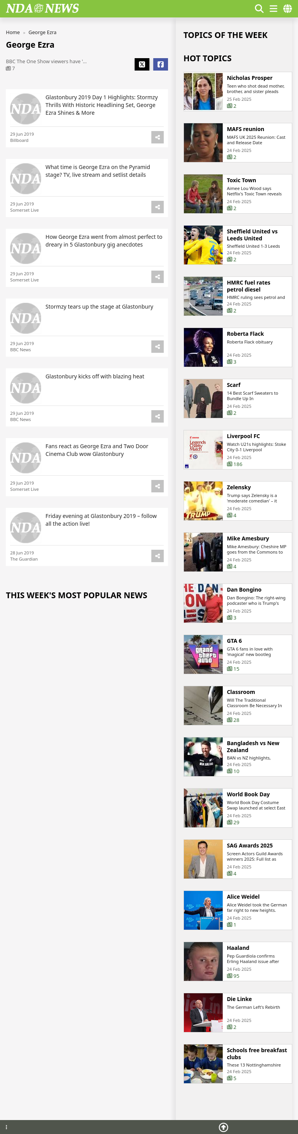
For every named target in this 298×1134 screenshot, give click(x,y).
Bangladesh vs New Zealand (253, 747)
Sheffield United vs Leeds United (252, 235)
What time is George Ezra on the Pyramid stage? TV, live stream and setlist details (97, 170)
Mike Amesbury (248, 538)
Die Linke (239, 999)
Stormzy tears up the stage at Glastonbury (99, 307)
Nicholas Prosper (250, 77)
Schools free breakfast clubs (257, 1054)
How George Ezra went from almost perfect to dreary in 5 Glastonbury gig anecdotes (103, 240)
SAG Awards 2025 (250, 845)
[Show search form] (259, 8)
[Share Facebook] (160, 64)
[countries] (287, 8)
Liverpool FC (243, 436)
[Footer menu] (6, 1127)
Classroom (241, 692)
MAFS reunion (246, 129)
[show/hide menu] (273, 8)
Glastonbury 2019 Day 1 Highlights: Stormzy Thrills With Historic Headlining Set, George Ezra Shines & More (101, 104)
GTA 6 (234, 641)
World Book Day (248, 794)
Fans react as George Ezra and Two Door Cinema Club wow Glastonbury (96, 450)
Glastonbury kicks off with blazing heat (94, 376)
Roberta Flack (245, 334)
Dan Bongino (244, 590)
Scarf (234, 385)
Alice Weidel (243, 897)
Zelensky (239, 487)
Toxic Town (241, 180)
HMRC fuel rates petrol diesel (248, 286)
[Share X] (142, 64)
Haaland (238, 948)
